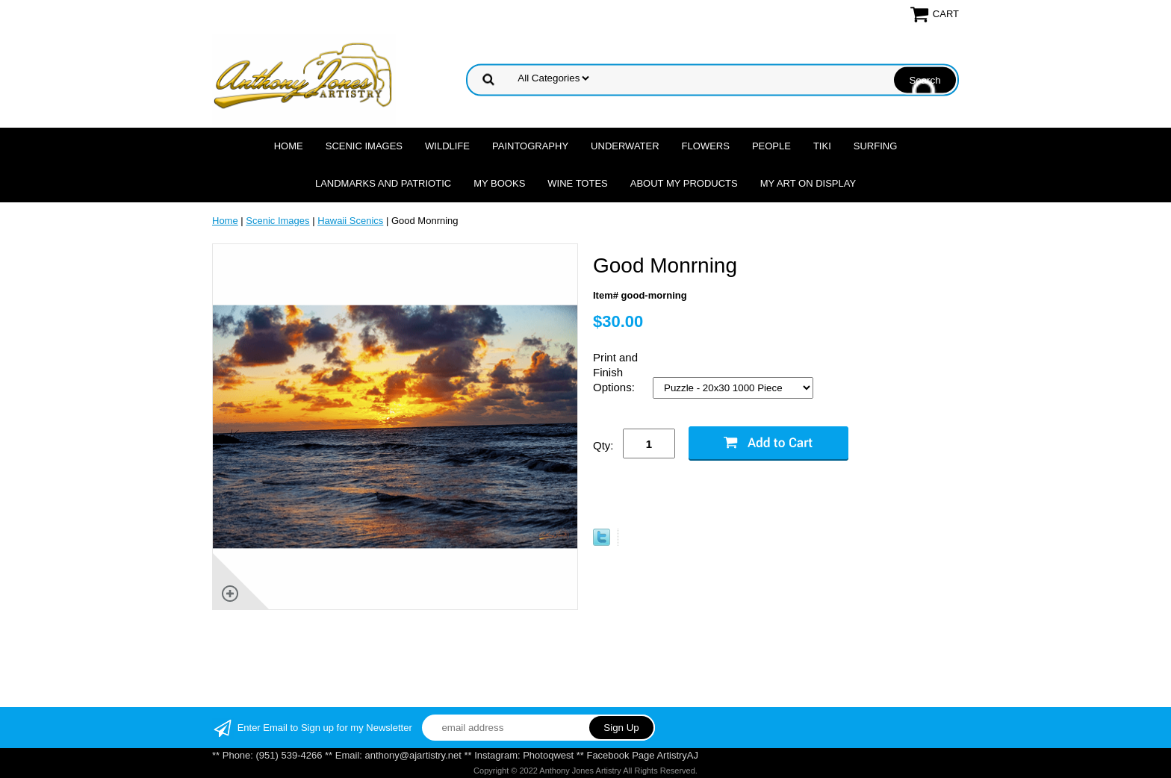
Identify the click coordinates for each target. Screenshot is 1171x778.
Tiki (822, 146)
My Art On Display (808, 183)
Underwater (625, 146)
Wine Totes (577, 183)
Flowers (706, 146)
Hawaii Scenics (350, 220)
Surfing (876, 146)
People (771, 146)
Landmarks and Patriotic (383, 183)
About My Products (684, 183)
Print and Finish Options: (615, 372)
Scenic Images (364, 146)
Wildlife (447, 146)
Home (288, 146)
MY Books (499, 183)
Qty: (603, 445)
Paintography (530, 146)
